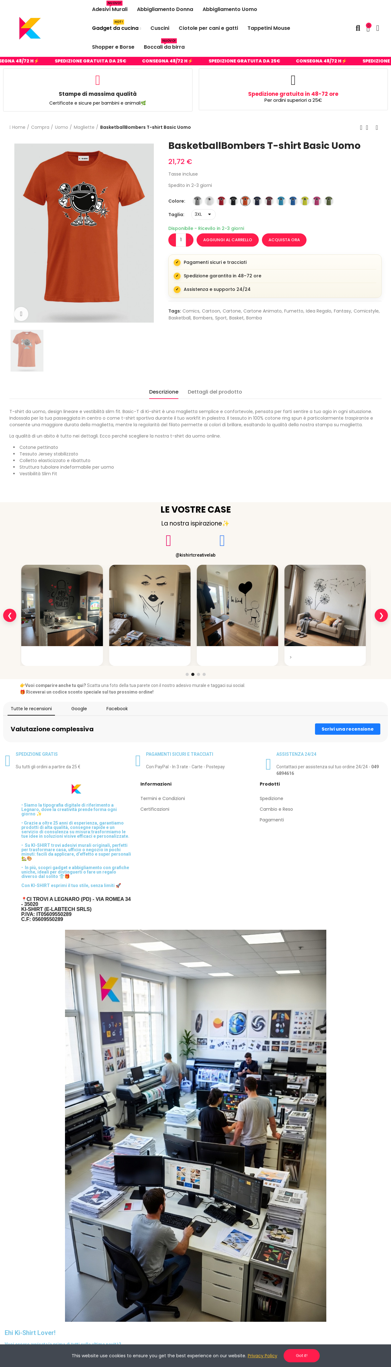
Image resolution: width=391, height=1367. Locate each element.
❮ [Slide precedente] (10, 615)
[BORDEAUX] (269, 201)
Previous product (361, 127)
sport (221, 318)
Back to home (369, 127)
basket (236, 318)
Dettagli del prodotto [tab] (215, 391)
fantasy (342, 311)
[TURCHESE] (281, 201)
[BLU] (257, 201)
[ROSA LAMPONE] (317, 201)
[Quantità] (180, 240)
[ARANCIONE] (245, 201)
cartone (232, 311)
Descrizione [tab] (163, 391)
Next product (377, 127)
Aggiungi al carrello (227, 240)
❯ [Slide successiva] (381, 615)
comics (190, 311)
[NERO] (233, 201)
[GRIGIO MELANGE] (198, 201)
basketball (180, 318)
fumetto (293, 311)
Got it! (301, 1356)
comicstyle (366, 311)
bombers (203, 318)
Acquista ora (284, 240)
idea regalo (318, 311)
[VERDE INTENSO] (305, 201)
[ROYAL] (293, 201)
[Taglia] (203, 214)
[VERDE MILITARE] (329, 201)
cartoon (211, 311)
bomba (254, 318)
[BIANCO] (209, 201)
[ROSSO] (221, 201)
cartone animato (262, 311)
